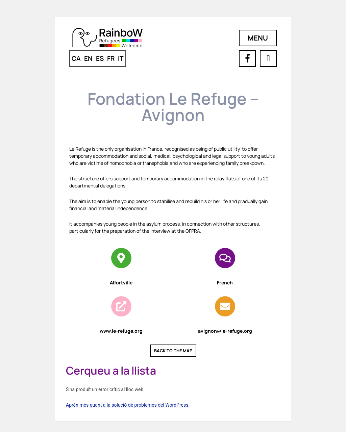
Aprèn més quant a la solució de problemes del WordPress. (128, 405)
